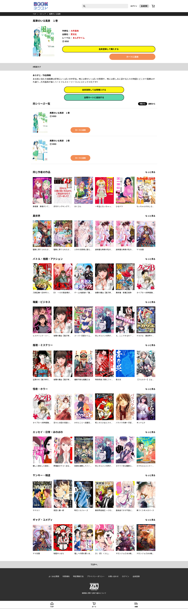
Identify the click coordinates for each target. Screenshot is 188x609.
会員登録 (144, 6)
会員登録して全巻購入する (94, 90)
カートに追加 (132, 57)
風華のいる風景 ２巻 (60, 140)
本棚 (136, 607)
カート (94, 607)
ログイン (134, 6)
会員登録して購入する (109, 49)
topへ (94, 564)
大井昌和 (75, 31)
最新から (151, 104)
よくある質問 (54, 576)
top (34, 14)
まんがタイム (79, 38)
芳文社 (74, 34)
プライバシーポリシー (96, 576)
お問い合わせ (113, 576)
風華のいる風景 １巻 (60, 113)
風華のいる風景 (55, 14)
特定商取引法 (78, 576)
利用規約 (66, 576)
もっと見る (150, 172)
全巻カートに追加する (94, 97)
